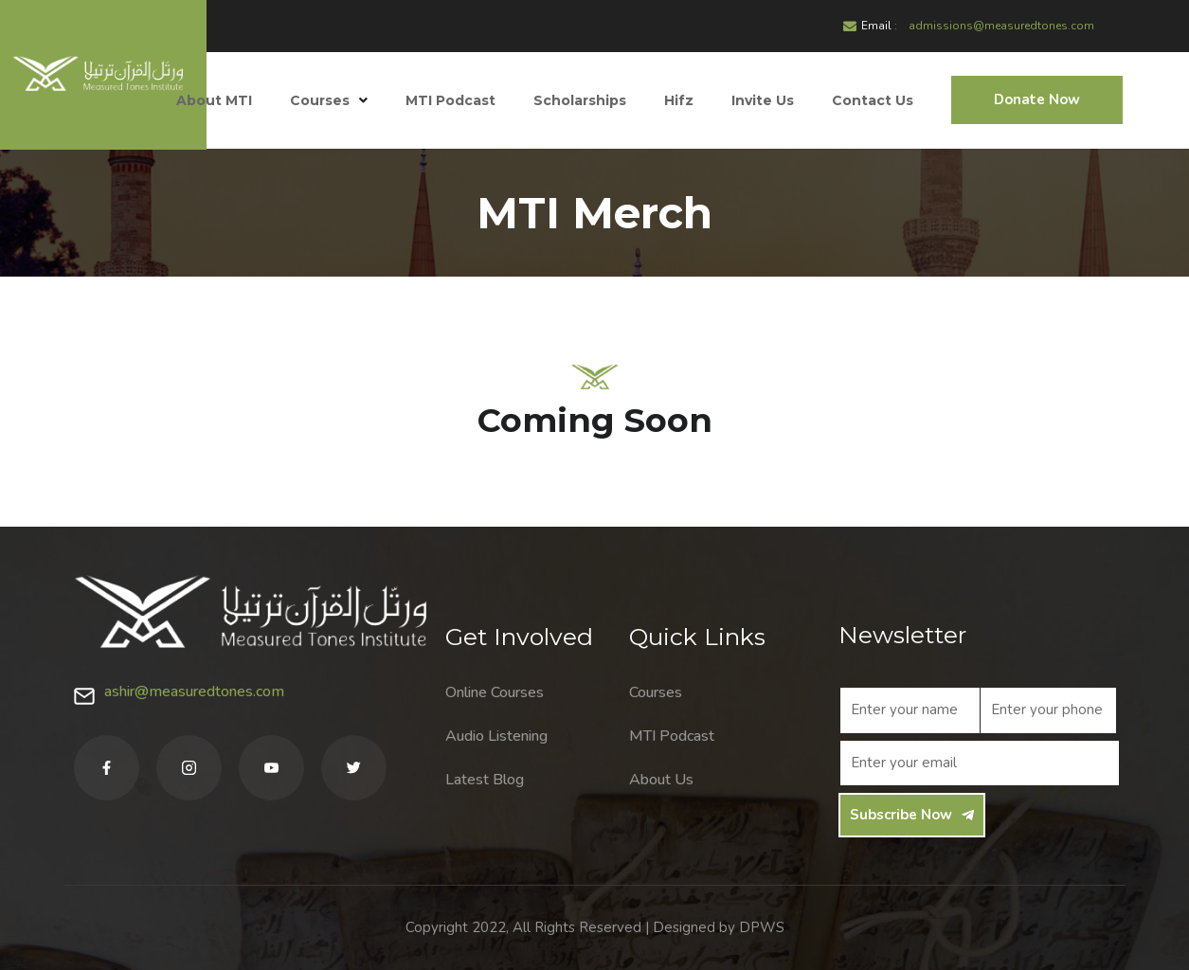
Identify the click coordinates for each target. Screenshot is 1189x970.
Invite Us (762, 100)
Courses (329, 100)
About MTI (214, 100)
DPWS (761, 927)
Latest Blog (484, 779)
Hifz (679, 100)
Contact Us (872, 100)
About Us (661, 779)
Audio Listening (496, 736)
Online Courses (494, 692)
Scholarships (579, 100)
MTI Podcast (450, 100)
